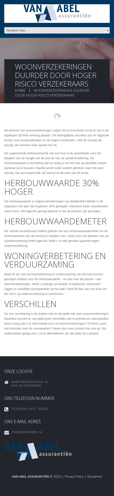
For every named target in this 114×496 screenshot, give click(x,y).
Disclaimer (94, 476)
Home (20, 90)
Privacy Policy (74, 476)
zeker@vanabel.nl (27, 432)
